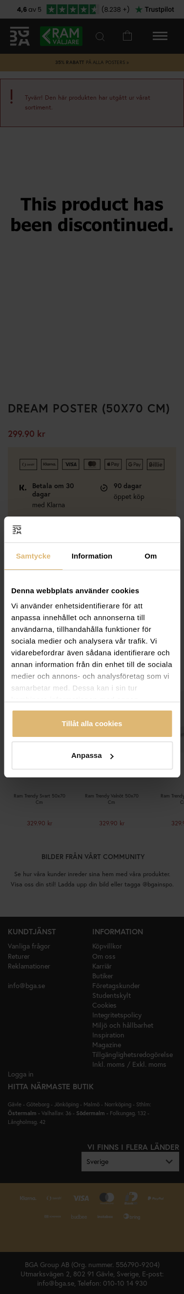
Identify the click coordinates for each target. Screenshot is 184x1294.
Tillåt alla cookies (92, 723)
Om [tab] (150, 556)
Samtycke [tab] (33, 556)
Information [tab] (92, 556)
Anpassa (92, 755)
